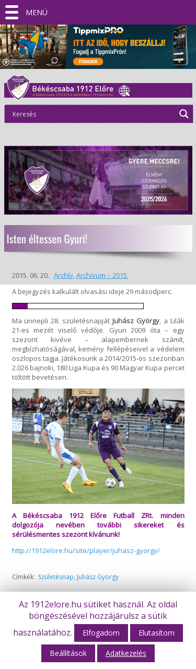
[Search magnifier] (184, 114)
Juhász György (98, 576)
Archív (63, 275)
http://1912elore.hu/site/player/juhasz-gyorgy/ (86, 550)
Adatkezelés (126, 653)
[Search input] (92, 114)
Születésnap (56, 576)
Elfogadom (101, 633)
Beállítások (68, 653)
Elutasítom (157, 633)
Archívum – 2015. (102, 275)
